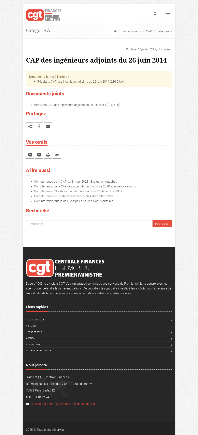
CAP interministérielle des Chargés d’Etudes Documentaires (73, 201)
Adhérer (31, 325)
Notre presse (34, 332)
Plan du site (33, 344)
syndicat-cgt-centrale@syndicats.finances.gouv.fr (62, 404)
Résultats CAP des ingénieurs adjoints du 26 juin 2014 (73, 81)
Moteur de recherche (38, 350)
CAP (149, 31)
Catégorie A (164, 31)
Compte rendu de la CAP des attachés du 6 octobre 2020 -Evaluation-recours (85, 186)
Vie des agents (131, 31)
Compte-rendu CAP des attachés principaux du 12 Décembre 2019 (78, 191)
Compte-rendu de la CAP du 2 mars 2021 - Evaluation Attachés (75, 181)
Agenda (30, 338)
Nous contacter (35, 319)
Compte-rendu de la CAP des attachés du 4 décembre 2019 (73, 196)
